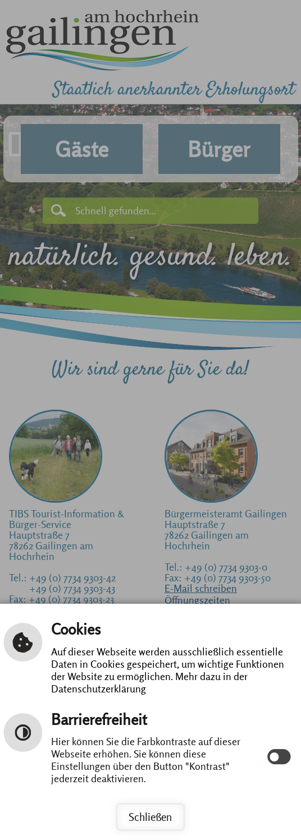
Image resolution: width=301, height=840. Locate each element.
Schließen (150, 817)
